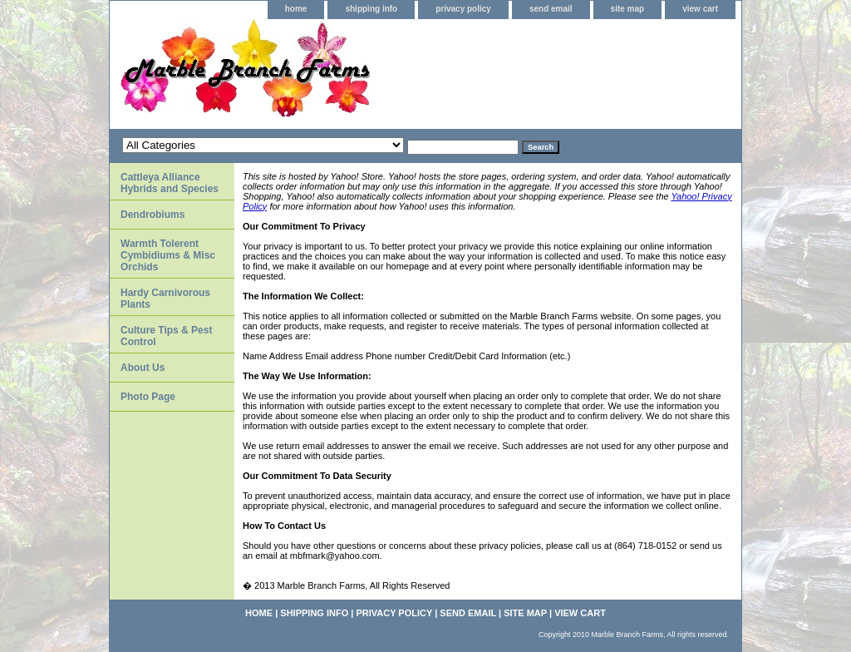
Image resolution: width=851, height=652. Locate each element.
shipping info (371, 8)
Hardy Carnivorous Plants (165, 298)
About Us (143, 367)
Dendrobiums (152, 214)
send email (551, 8)
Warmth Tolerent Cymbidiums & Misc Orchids (168, 255)
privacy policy (463, 8)
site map (628, 8)
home (296, 8)
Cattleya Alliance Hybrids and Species (170, 183)
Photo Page (148, 397)
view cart (700, 8)
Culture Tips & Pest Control (166, 336)
